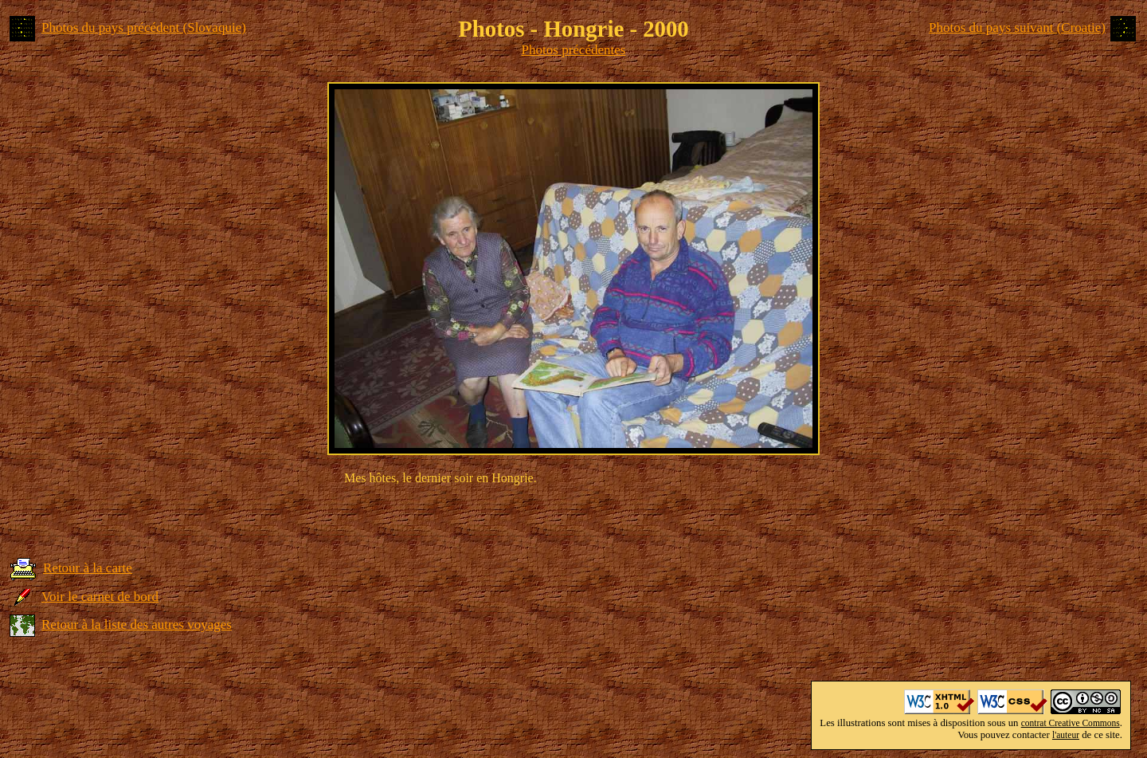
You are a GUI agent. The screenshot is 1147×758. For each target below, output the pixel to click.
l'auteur (1065, 735)
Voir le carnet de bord (100, 596)
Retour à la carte (87, 567)
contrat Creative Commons (1070, 723)
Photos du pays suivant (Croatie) (1017, 27)
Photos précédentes (574, 49)
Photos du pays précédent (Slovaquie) (143, 27)
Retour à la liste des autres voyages (136, 624)
